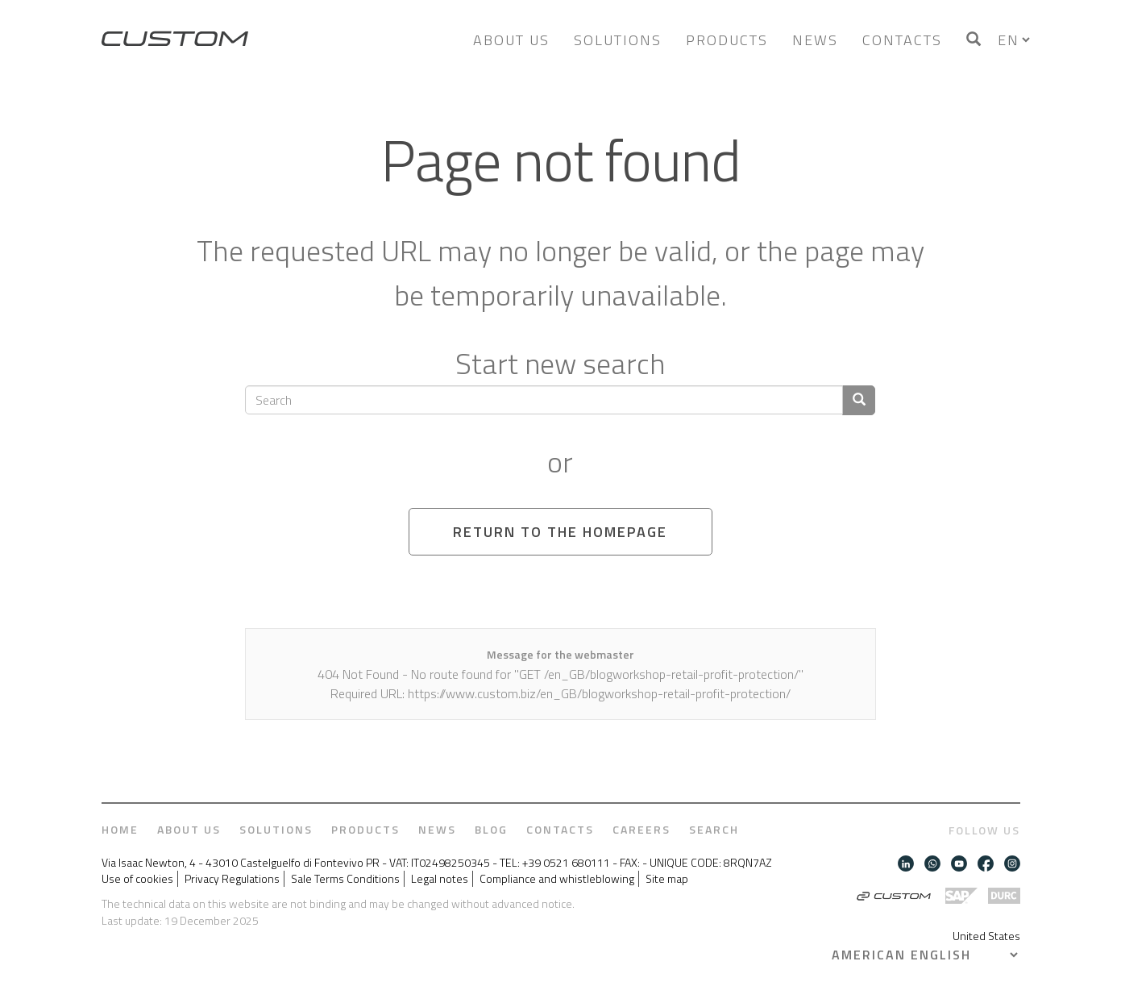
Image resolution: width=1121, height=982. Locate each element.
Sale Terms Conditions (345, 879)
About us (511, 40)
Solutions (618, 40)
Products (727, 40)
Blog (491, 830)
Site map (667, 879)
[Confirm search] (858, 400)
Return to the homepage (560, 532)
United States (986, 935)
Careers (641, 830)
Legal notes (439, 879)
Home (120, 830)
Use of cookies (137, 879)
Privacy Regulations (232, 879)
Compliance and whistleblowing (557, 879)
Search (714, 830)
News (815, 40)
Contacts (902, 40)
